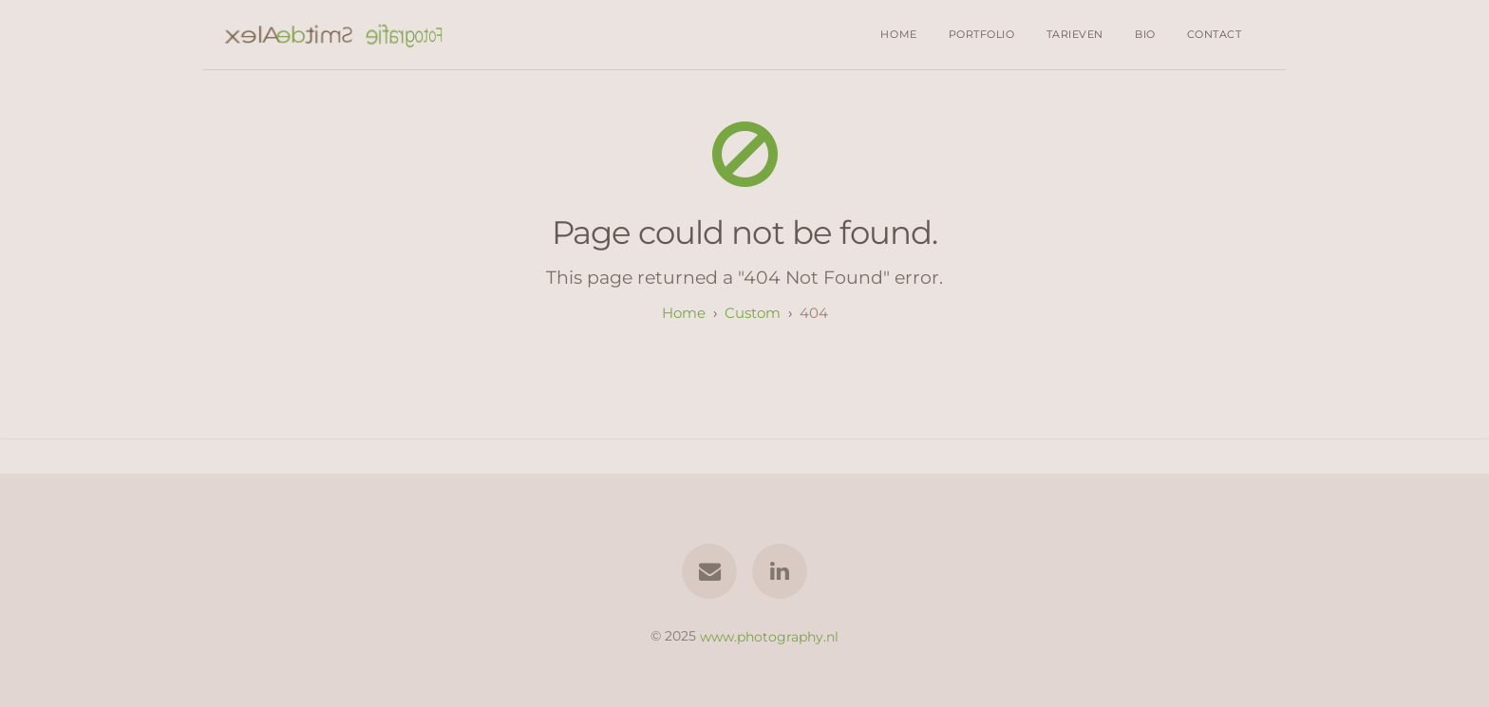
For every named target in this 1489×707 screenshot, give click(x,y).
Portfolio (982, 34)
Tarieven (1074, 34)
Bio (1145, 34)
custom (753, 313)
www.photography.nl (769, 635)
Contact (1214, 34)
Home (898, 34)
